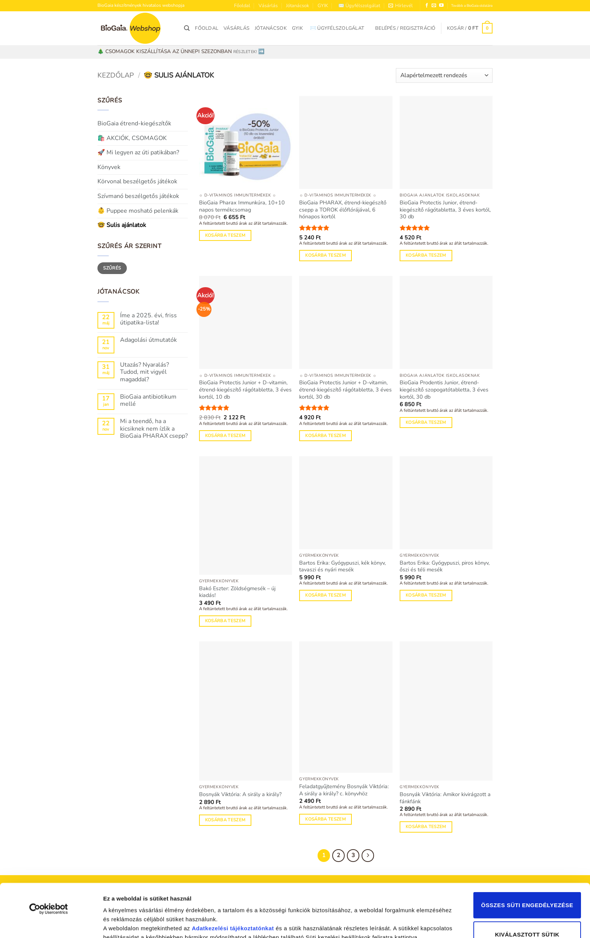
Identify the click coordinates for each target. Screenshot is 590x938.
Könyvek (108, 167)
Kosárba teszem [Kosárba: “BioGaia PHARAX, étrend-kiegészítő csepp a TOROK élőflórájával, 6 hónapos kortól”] (325, 255)
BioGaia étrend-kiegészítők (134, 123)
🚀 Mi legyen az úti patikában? (138, 152)
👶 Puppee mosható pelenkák (137, 211)
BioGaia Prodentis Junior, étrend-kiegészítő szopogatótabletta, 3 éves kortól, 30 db (444, 389)
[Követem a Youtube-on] (441, 5)
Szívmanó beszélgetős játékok (138, 196)
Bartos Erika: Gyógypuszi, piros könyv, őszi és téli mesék (445, 566)
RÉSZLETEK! (245, 52)
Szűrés (112, 268)
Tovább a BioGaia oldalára (472, 5)
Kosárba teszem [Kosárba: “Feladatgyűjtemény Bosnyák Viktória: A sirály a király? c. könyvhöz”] (325, 819)
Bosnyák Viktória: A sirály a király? (240, 794)
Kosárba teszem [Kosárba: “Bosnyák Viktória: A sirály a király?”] (225, 820)
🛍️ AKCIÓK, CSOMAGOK (132, 138)
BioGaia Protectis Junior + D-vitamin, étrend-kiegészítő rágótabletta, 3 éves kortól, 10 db (245, 389)
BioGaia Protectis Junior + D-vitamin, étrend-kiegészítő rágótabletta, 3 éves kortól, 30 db (345, 389)
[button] (400, 6)
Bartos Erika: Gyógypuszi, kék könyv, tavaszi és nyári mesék (342, 566)
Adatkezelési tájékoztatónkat (233, 878)
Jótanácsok (297, 5)
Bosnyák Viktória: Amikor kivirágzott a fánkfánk (445, 798)
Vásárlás (268, 5)
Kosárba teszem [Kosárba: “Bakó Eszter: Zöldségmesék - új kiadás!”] (225, 621)
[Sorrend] (444, 75)
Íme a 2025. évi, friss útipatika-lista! (148, 319)
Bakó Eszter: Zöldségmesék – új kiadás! (237, 592)
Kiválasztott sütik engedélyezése (527, 891)
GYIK (323, 5)
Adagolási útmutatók (148, 340)
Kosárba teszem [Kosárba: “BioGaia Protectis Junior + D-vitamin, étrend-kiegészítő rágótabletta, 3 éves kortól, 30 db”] (325, 435)
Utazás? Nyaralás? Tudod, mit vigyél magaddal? (144, 372)
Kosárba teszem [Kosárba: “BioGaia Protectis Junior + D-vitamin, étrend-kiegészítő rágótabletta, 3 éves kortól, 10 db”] (225, 435)
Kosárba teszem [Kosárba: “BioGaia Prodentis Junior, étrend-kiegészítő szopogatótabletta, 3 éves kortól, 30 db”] (426, 422)
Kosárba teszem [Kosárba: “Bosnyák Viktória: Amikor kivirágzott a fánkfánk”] (426, 827)
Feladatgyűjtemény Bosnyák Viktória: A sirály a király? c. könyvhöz (344, 790)
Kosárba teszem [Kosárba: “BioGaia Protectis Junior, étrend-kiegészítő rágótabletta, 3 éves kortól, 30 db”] (426, 255)
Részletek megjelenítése (131, 923)
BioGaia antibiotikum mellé (148, 400)
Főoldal (242, 5)
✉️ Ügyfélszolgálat (359, 5)
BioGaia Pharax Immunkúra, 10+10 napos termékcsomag (242, 206)
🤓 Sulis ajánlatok (121, 225)
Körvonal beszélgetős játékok (137, 181)
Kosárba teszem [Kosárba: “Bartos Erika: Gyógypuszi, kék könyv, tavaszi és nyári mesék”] (325, 595)
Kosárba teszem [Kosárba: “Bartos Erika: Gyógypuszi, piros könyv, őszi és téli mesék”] (426, 595)
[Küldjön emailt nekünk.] (434, 5)
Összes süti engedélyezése (527, 855)
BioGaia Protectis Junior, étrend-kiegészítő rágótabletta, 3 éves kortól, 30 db (445, 209)
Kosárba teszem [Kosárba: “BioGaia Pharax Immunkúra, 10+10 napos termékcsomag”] (225, 235)
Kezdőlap (115, 75)
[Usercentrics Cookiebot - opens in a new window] (49, 859)
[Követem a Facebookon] (426, 5)
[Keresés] (187, 28)
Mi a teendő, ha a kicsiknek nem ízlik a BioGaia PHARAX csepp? (154, 429)
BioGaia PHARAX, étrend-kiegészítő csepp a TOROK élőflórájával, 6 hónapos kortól (342, 209)
